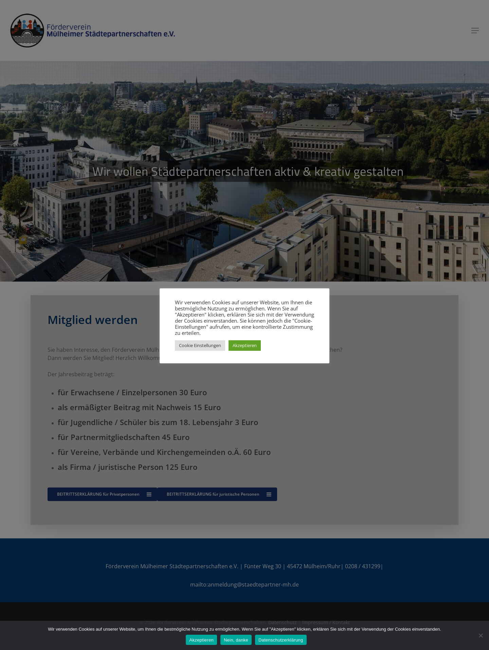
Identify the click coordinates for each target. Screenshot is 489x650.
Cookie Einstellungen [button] (200, 345)
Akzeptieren (201, 640)
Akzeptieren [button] (245, 345)
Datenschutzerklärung (280, 640)
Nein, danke (236, 640)
